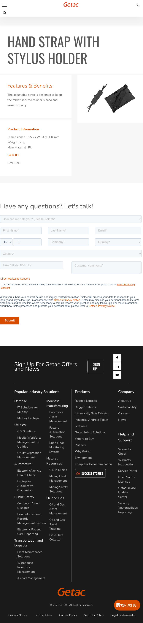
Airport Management (31, 578)
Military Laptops (28, 418)
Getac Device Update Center (127, 492)
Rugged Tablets (85, 407)
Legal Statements (123, 615)
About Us (124, 401)
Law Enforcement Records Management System (31, 518)
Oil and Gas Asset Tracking (57, 524)
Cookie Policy (68, 615)
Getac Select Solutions (90, 432)
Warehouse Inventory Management (26, 567)
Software (81, 426)
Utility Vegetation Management (29, 455)
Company (126, 391)
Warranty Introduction (126, 462)
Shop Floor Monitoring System (56, 447)
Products (82, 391)
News (122, 420)
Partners (80, 445)
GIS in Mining (58, 470)
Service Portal (127, 471)
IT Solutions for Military (27, 409)
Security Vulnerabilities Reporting (128, 507)
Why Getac (82, 451)
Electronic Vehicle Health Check (29, 473)
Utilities (20, 425)
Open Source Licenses (127, 479)
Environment (83, 458)
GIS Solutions (26, 431)
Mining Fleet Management (58, 478)
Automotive (23, 464)
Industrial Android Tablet (91, 420)
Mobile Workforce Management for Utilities (29, 442)
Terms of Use (43, 615)
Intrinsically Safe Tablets (91, 413)
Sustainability (127, 407)
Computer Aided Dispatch (28, 505)
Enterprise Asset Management (58, 416)
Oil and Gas (55, 498)
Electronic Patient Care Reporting (29, 531)
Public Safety (24, 497)
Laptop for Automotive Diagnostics (25, 485)
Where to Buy (84, 439)
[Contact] (138, 5)
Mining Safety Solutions (58, 489)
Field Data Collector (56, 537)
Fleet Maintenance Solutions (29, 554)
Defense (20, 401)
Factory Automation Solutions (57, 432)
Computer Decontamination (93, 464)
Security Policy (94, 615)
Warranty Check (124, 451)
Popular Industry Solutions (36, 391)
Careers (123, 413)
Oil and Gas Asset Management (58, 509)
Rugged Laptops (86, 401)
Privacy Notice (17, 615)
